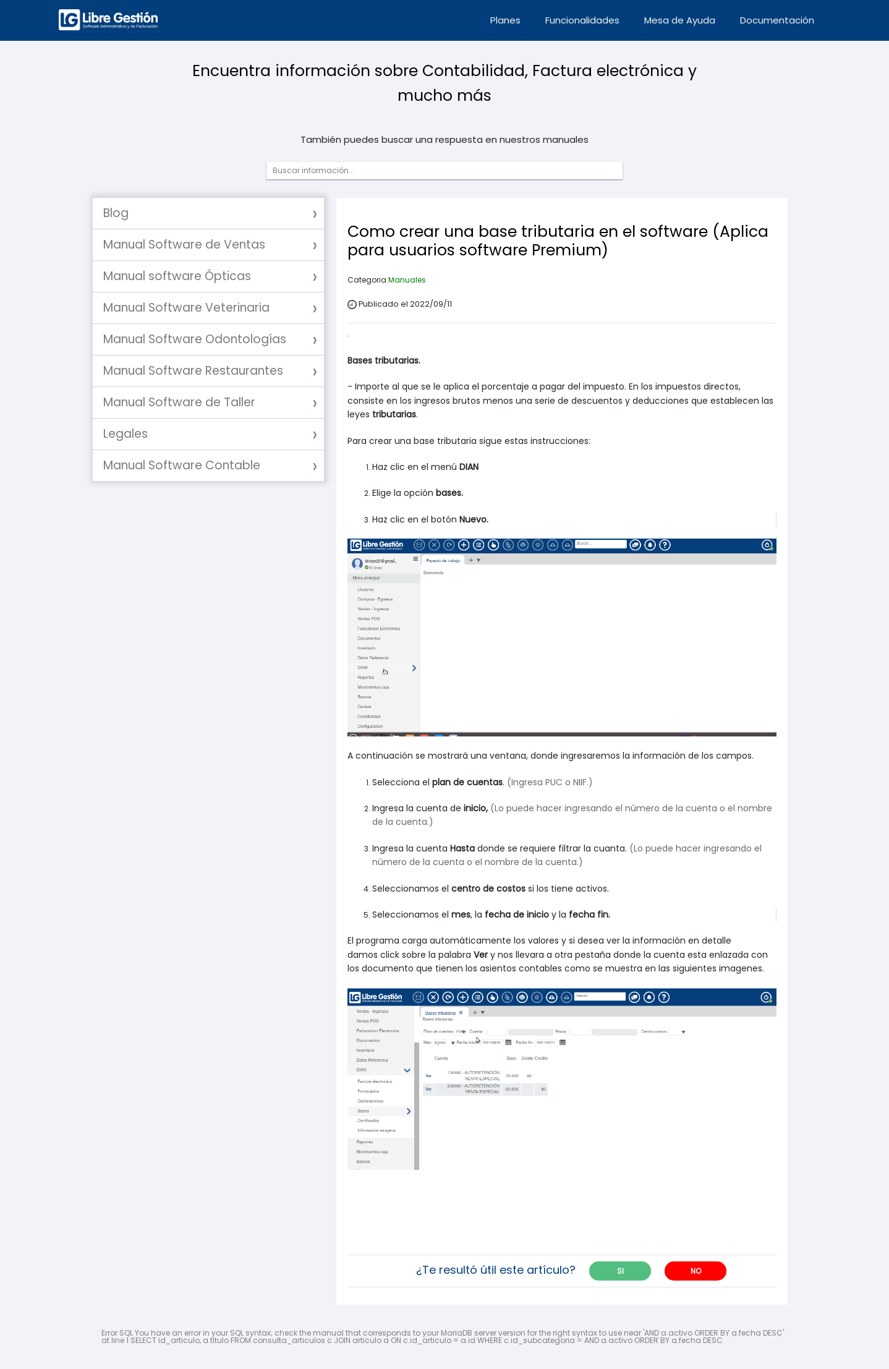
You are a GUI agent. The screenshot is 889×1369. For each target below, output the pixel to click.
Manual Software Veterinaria (186, 307)
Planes (505, 20)
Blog (116, 213)
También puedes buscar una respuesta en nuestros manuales (444, 139)
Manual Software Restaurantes (193, 370)
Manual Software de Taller (179, 402)
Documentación (777, 20)
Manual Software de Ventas (184, 244)
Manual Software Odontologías (194, 339)
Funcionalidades (582, 20)
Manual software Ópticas (177, 276)
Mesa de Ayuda (679, 20)
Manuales (407, 280)
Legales (125, 433)
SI (620, 1271)
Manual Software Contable (181, 465)
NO (696, 1271)
